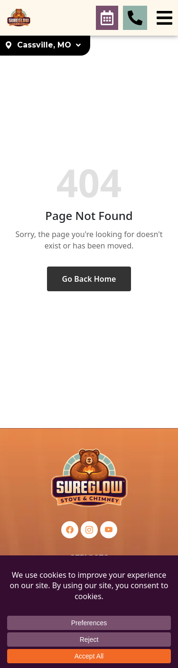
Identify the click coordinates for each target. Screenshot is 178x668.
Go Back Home (89, 279)
